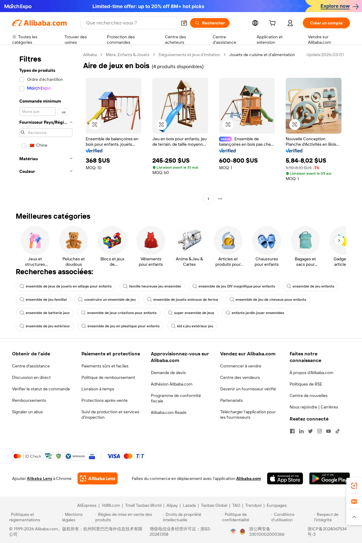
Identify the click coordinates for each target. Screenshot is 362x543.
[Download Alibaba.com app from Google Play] (329, 478)
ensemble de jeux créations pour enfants (119, 312)
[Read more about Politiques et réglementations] (34, 517)
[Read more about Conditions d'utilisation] (291, 517)
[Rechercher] (210, 23)
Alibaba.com (248, 478)
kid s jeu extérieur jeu (192, 326)
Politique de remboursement (108, 377)
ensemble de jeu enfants (310, 286)
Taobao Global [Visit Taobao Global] (214, 505)
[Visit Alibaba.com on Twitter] (310, 431)
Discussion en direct (31, 377)
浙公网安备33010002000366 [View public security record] (266, 531)
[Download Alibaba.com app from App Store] (285, 478)
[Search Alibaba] (131, 23)
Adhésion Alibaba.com (171, 384)
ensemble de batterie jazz (45, 312)
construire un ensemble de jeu (107, 299)
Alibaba (90, 54)
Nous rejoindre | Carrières (314, 407)
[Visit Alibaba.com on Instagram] (319, 431)
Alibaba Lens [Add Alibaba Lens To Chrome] (39, 478)
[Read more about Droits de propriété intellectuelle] (191, 517)
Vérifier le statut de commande (41, 388)
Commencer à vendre (240, 366)
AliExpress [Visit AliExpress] (87, 505)
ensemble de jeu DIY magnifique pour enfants (233, 286)
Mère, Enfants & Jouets (128, 54)
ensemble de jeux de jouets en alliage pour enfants (66, 286)
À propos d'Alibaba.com (311, 372)
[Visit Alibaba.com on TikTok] (337, 431)
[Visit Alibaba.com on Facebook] (292, 431)
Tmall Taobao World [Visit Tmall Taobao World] (143, 505)
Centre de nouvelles (309, 395)
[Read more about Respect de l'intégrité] (333, 517)
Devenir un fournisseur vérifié (248, 388)
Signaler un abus (27, 411)
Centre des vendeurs (240, 377)
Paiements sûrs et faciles (105, 366)
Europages (277, 505)
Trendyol (253, 505)
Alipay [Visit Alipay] (172, 505)
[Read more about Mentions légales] (77, 517)
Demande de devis (168, 372)
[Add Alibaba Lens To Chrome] (98, 478)
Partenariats (231, 400)
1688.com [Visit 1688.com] (111, 505)
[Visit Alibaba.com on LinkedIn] (301, 431)
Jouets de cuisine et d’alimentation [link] (262, 54)
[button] (184, 23)
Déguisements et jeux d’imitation (189, 54)
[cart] (273, 23)
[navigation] (46, 127)
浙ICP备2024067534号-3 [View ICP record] (327, 531)
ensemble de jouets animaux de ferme (182, 299)
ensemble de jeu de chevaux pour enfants (268, 299)
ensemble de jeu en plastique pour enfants (120, 326)
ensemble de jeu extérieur (45, 326)
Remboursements (29, 400)
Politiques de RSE (306, 384)
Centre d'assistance (31, 366)
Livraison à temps (97, 388)
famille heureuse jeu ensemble (152, 286)
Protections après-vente (104, 400)
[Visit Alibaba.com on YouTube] (328, 431)
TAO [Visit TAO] (236, 505)
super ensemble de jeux (191, 312)
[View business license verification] (233, 532)
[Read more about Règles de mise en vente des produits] (128, 517)
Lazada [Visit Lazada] (189, 505)
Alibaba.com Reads (168, 412)
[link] (354, 486)
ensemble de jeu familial (43, 299)
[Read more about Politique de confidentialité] (245, 517)
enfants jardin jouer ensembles (255, 312)
